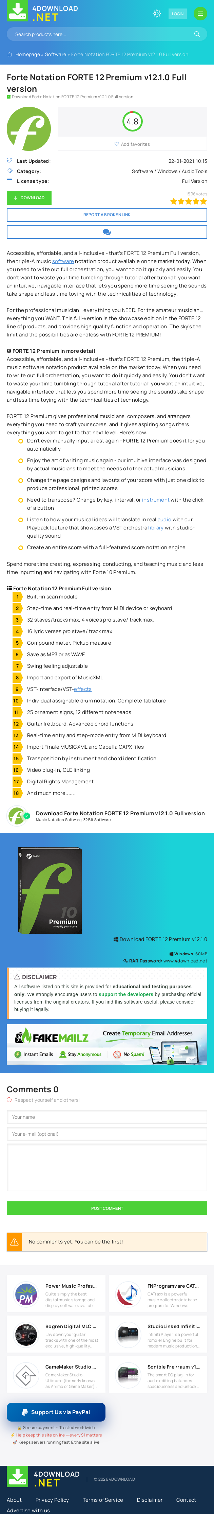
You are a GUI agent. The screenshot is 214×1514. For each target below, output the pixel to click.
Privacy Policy (52, 1499)
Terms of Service (103, 1499)
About (14, 1499)
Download (32, 198)
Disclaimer (150, 1499)
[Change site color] (157, 13)
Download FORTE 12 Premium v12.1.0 (160, 939)
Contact (186, 1499)
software (63, 261)
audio (165, 519)
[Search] (197, 34)
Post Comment (107, 1208)
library (155, 527)
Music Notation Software (58, 819)
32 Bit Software (97, 819)
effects (83, 689)
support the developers (127, 994)
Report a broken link (107, 214)
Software (55, 54)
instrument (156, 499)
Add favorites (135, 144)
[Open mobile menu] (200, 13)
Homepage (28, 54)
